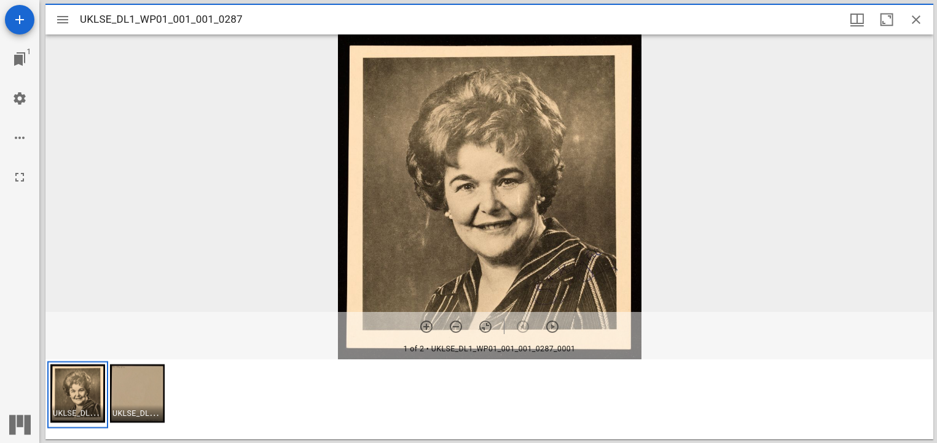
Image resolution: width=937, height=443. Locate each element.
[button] (77, 394)
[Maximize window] (886, 19)
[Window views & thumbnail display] (857, 19)
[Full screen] (19, 177)
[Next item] (552, 326)
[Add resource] (19, 19)
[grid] (489, 399)
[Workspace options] (19, 138)
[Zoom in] (426, 326)
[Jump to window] (19, 59)
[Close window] (916, 19)
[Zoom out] (456, 326)
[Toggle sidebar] (62, 19)
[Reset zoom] (485, 326)
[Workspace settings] (19, 98)
